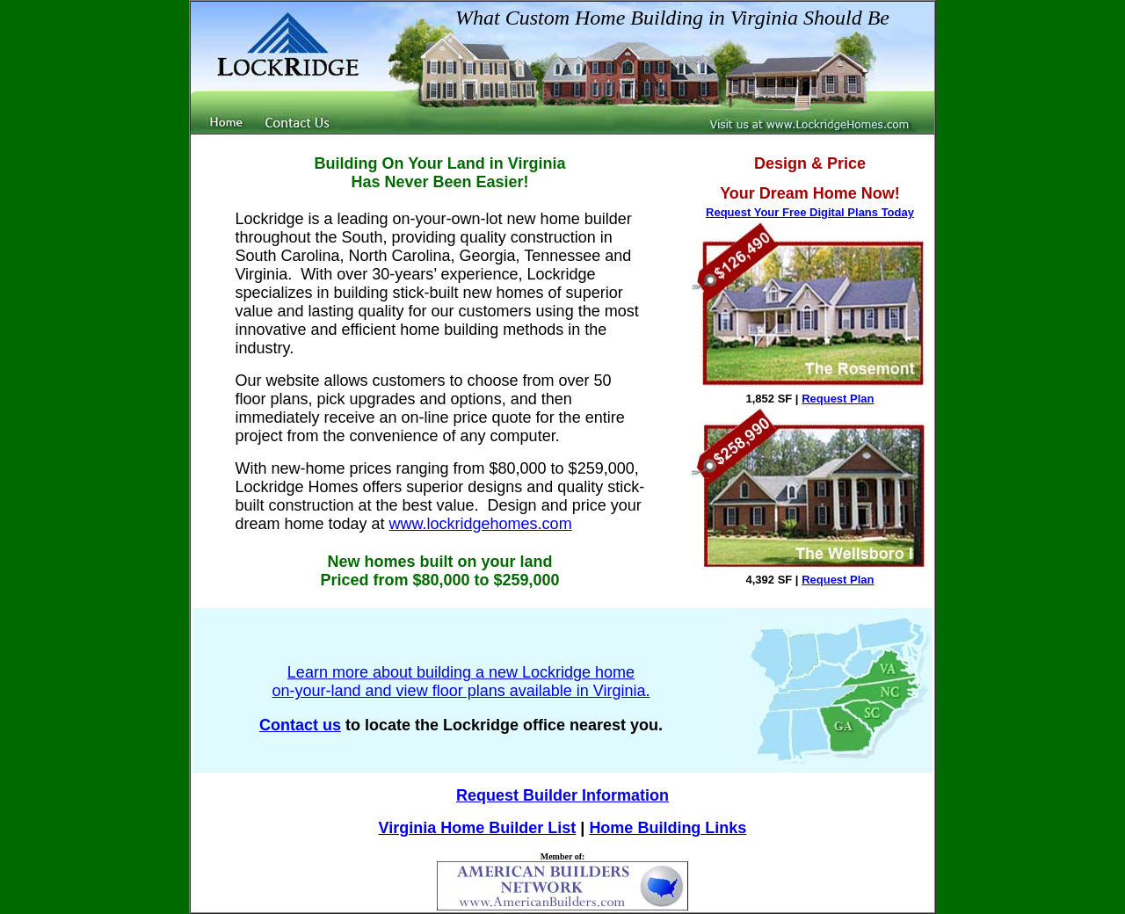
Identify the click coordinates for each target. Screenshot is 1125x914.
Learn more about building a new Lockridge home (461, 672)
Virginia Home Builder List (478, 828)
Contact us (300, 725)
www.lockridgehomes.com (480, 524)
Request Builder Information (562, 795)
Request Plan (838, 398)
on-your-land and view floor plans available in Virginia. (461, 691)
